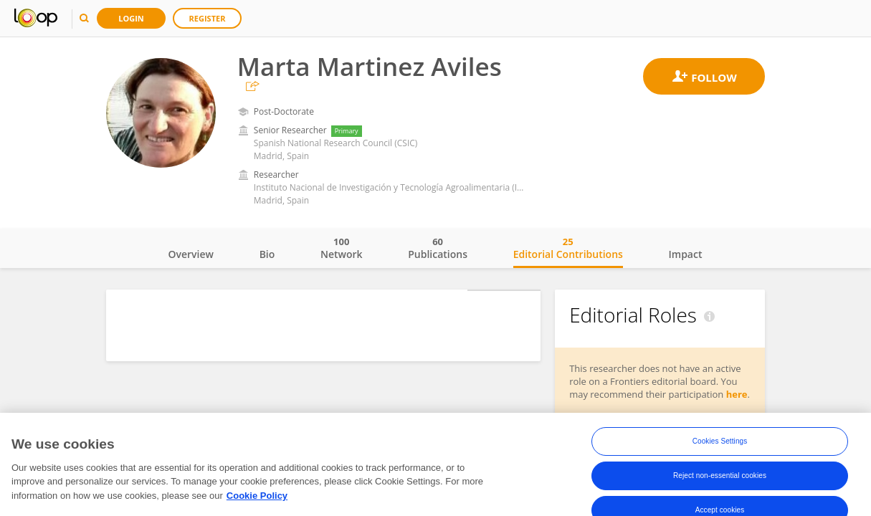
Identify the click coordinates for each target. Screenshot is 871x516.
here (737, 394)
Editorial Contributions (568, 248)
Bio (267, 254)
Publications (437, 248)
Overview (191, 254)
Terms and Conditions (562, 490)
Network (341, 248)
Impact (686, 254)
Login (131, 18)
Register (207, 18)
